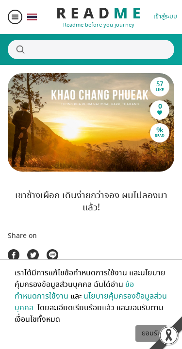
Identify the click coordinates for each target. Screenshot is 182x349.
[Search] (91, 49)
